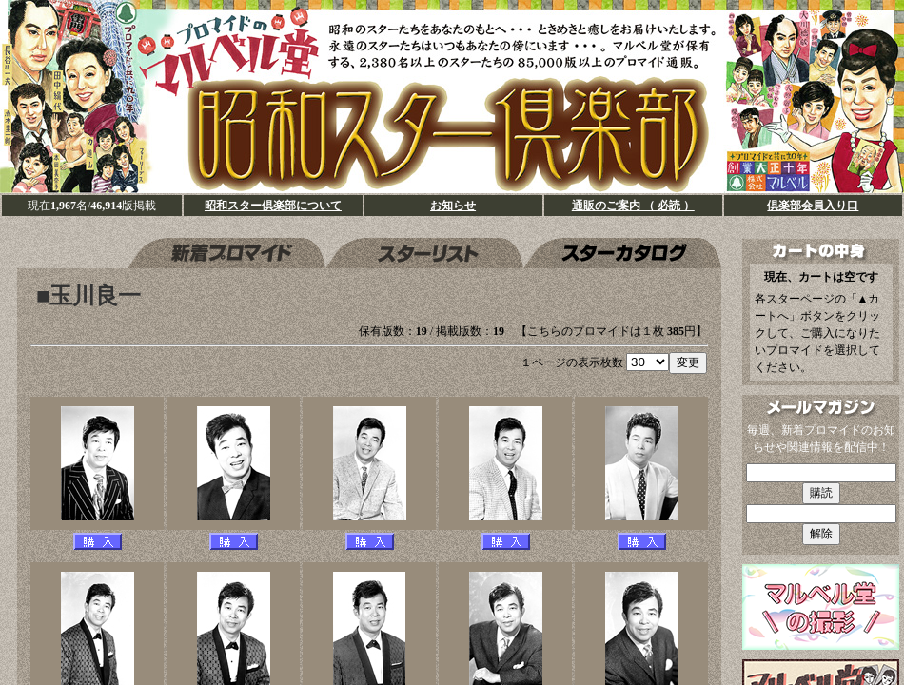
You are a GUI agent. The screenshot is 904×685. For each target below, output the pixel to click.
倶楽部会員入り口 (812, 205)
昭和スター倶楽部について (273, 205)
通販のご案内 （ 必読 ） (633, 205)
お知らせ (453, 205)
